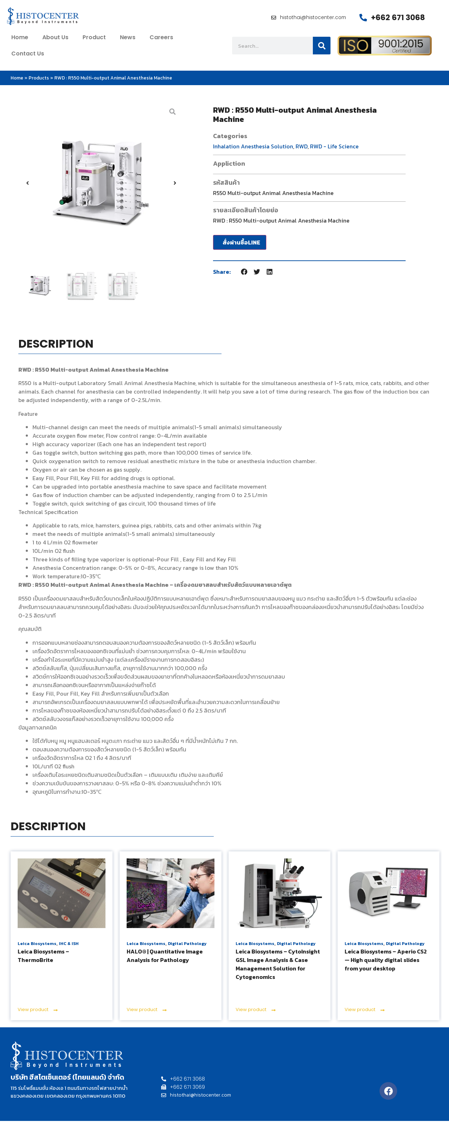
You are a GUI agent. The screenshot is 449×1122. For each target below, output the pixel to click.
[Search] (321, 46)
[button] (27, 184)
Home (17, 78)
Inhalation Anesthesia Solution (253, 147)
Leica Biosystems (37, 944)
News (127, 38)
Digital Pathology (187, 944)
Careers (161, 38)
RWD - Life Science (334, 147)
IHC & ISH (69, 944)
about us (55, 38)
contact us (27, 55)
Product (94, 38)
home (19, 38)
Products (39, 78)
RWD (302, 147)
